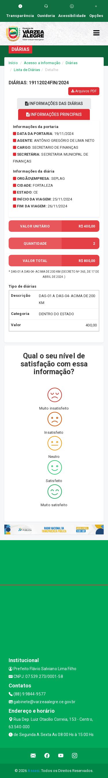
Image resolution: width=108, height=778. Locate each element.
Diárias (71, 63)
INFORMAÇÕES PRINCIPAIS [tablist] (54, 114)
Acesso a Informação (42, 63)
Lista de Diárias (27, 70)
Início (13, 63)
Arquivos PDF (83, 91)
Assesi (33, 771)
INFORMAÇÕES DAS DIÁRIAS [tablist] (54, 103)
